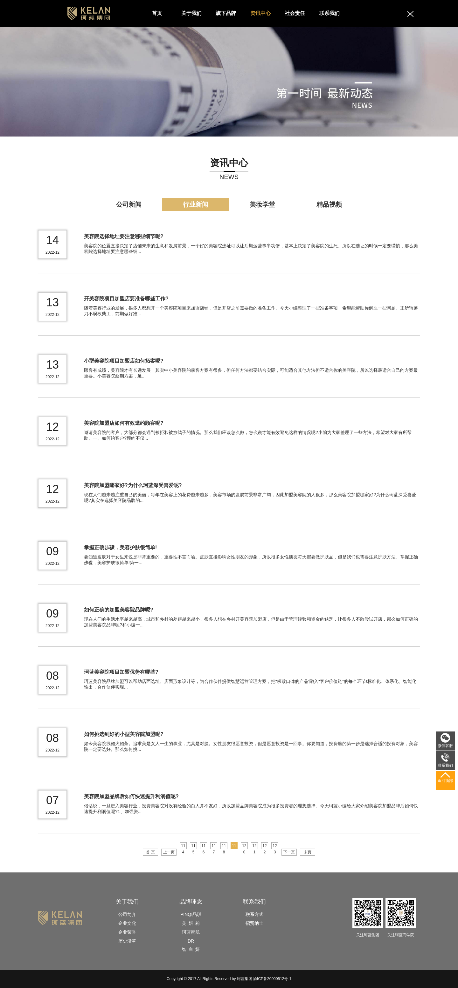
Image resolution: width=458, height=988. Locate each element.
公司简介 (127, 914)
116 (203, 846)
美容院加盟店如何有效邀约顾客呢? (123, 423)
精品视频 (329, 204)
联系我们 (329, 13)
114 (183, 846)
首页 (157, 13)
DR (190, 941)
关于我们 (191, 13)
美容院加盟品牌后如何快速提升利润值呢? (131, 796)
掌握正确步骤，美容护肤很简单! (120, 547)
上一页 (169, 852)
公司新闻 (129, 204)
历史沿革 (127, 941)
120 (244, 846)
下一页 (289, 852)
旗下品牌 (226, 13)
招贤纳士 (254, 923)
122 (264, 846)
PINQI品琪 (190, 914)
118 (224, 846)
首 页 (150, 852)
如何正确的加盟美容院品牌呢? (118, 609)
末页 (307, 852)
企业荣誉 (127, 932)
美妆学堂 (262, 204)
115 (193, 846)
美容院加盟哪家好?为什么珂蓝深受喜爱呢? (133, 485)
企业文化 (127, 923)
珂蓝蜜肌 (191, 932)
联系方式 (254, 914)
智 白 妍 (191, 949)
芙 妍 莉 (191, 923)
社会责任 (295, 13)
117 (214, 846)
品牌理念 (190, 901)
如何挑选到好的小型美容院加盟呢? (123, 734)
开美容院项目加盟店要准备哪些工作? (126, 298)
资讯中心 (260, 13)
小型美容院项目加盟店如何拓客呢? (123, 361)
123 (275, 846)
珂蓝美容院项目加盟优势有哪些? (121, 672)
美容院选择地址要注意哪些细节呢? (123, 236)
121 (254, 846)
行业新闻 (195, 204)
